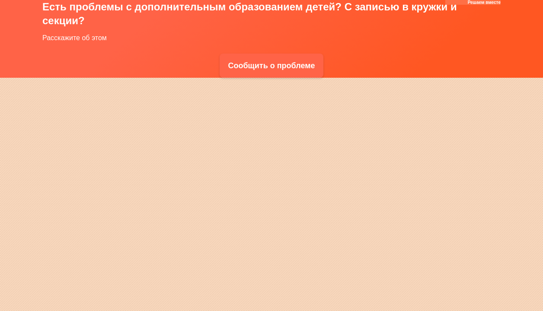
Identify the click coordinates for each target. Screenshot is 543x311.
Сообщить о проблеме (271, 65)
